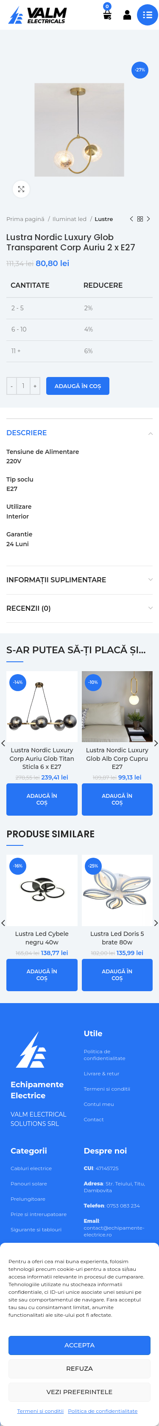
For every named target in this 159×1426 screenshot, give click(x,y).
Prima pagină (26, 218)
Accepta (79, 1345)
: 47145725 (101, 1168)
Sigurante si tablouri (36, 1229)
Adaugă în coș (78, 386)
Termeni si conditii (40, 1411)
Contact (94, 1119)
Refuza (79, 1368)
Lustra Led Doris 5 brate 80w (117, 938)
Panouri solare (29, 1183)
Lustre (104, 218)
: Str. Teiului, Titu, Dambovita (114, 1187)
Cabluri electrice (31, 1168)
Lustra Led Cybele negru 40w (42, 938)
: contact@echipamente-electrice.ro (114, 1228)
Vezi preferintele (80, 1392)
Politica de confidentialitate (102, 1411)
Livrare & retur (102, 1073)
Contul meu (99, 1104)
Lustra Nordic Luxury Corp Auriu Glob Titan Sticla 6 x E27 (42, 758)
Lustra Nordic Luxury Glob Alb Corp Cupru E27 (117, 758)
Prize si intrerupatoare (39, 1214)
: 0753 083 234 (112, 1205)
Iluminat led (70, 218)
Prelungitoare (28, 1199)
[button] (42, 800)
